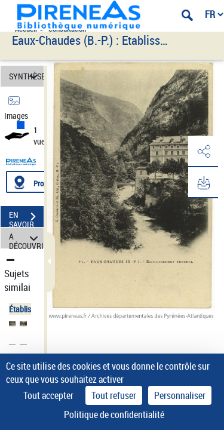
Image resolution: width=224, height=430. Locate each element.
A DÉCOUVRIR (26, 238)
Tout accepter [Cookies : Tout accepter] (48, 395)
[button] (203, 151)
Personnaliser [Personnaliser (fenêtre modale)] (179, 395)
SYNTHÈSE (26, 76)
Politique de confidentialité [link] (114, 414)
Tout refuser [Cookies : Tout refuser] (113, 395)
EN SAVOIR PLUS (26, 218)
